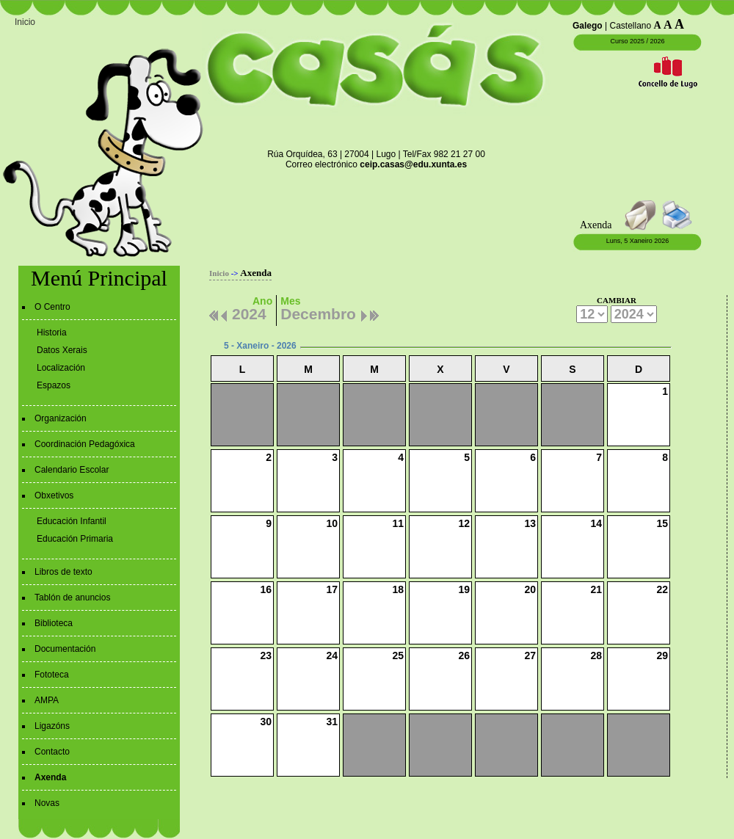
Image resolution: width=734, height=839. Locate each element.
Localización (61, 368)
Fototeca (51, 674)
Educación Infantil (71, 521)
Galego (588, 26)
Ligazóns (52, 726)
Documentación (64, 649)
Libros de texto (63, 572)
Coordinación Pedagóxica (84, 444)
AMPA (46, 700)
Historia (52, 332)
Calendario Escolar (71, 470)
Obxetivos (53, 495)
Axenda (50, 777)
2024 (249, 312)
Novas (46, 803)
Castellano (630, 26)
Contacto (52, 752)
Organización (60, 418)
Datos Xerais (62, 350)
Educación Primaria (75, 539)
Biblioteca (53, 623)
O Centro (52, 307)
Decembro (318, 312)
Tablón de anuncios (72, 597)
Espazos (53, 385)
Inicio (25, 22)
